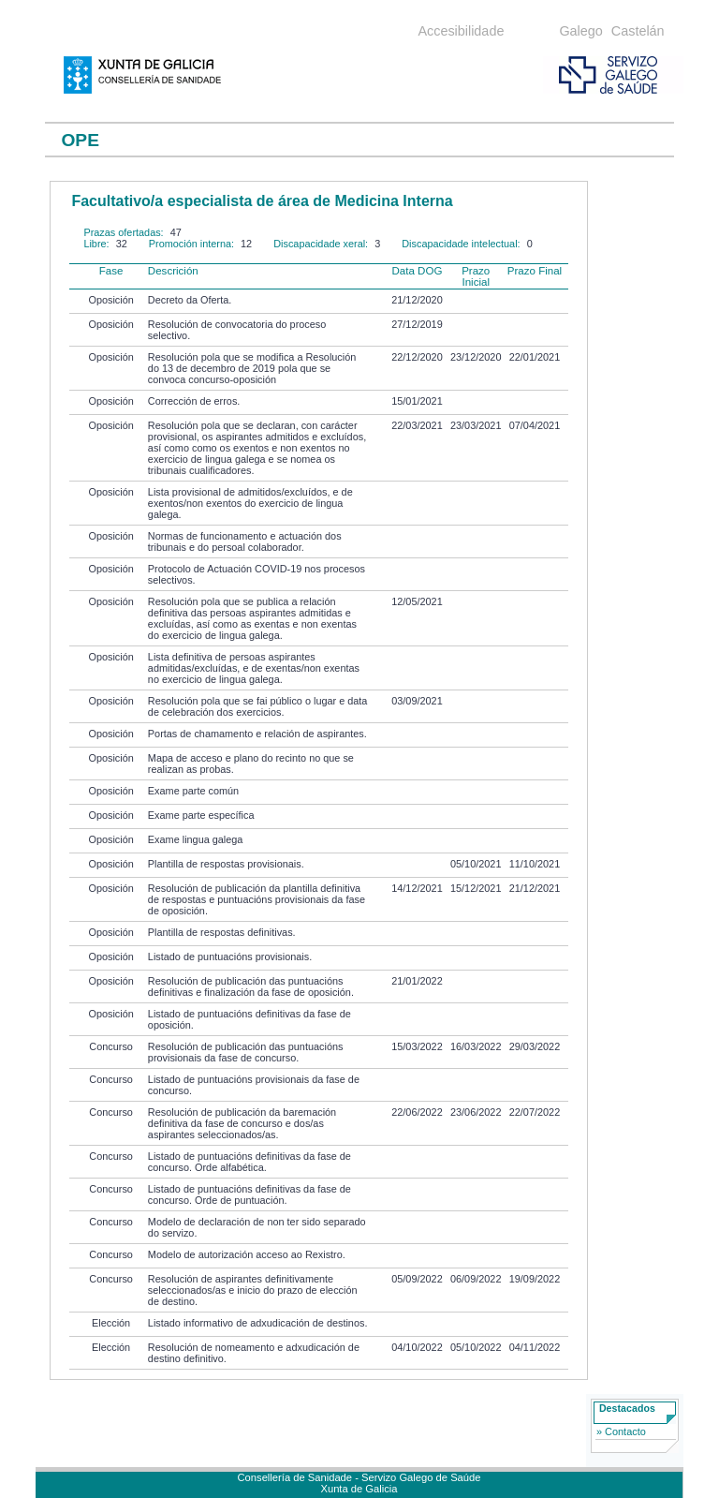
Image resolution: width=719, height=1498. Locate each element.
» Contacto (621, 1431)
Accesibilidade (461, 30)
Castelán (638, 30)
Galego (580, 30)
